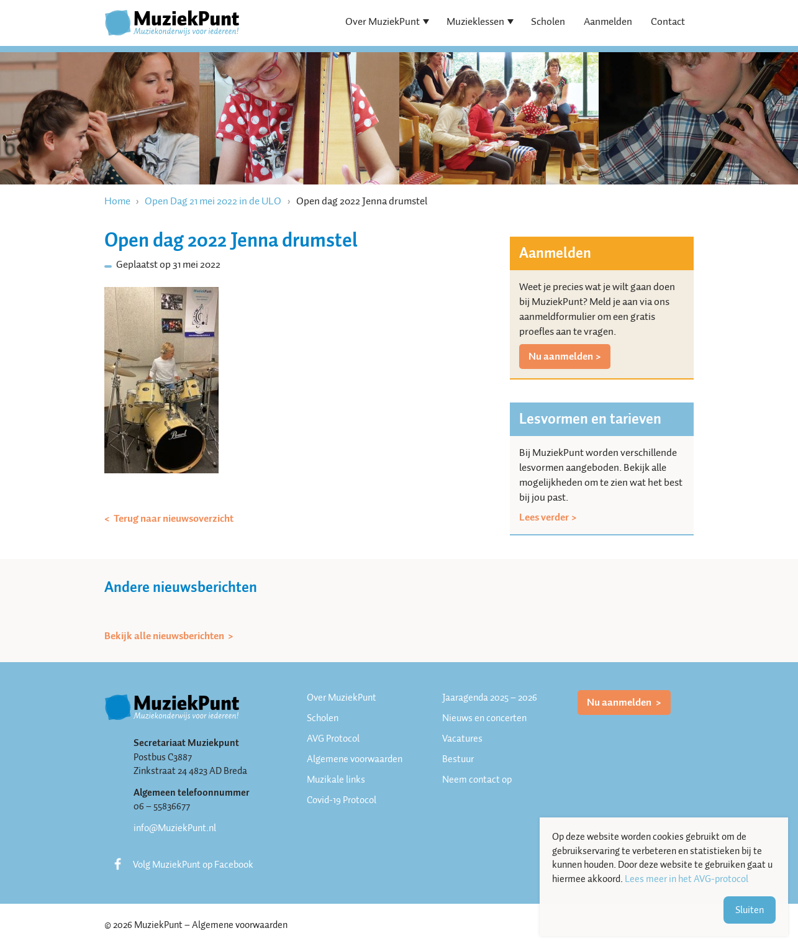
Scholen (548, 21)
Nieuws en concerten (484, 718)
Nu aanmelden (560, 356)
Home (117, 201)
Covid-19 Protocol (341, 800)
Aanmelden (608, 21)
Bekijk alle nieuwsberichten (165, 636)
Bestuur (458, 759)
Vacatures (462, 738)
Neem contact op (477, 779)
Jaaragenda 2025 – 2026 (489, 697)
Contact (668, 21)
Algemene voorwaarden (354, 759)
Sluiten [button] (749, 910)
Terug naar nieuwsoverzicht (173, 518)
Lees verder (544, 517)
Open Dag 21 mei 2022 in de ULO (213, 201)
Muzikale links (336, 779)
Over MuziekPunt (382, 21)
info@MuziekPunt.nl (175, 828)
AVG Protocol (333, 738)
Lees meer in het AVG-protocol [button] (686, 879)
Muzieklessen (475, 21)
